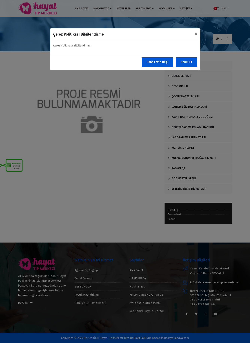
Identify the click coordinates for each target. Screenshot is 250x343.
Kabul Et (186, 62)
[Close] (196, 33)
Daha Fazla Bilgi (157, 62)
